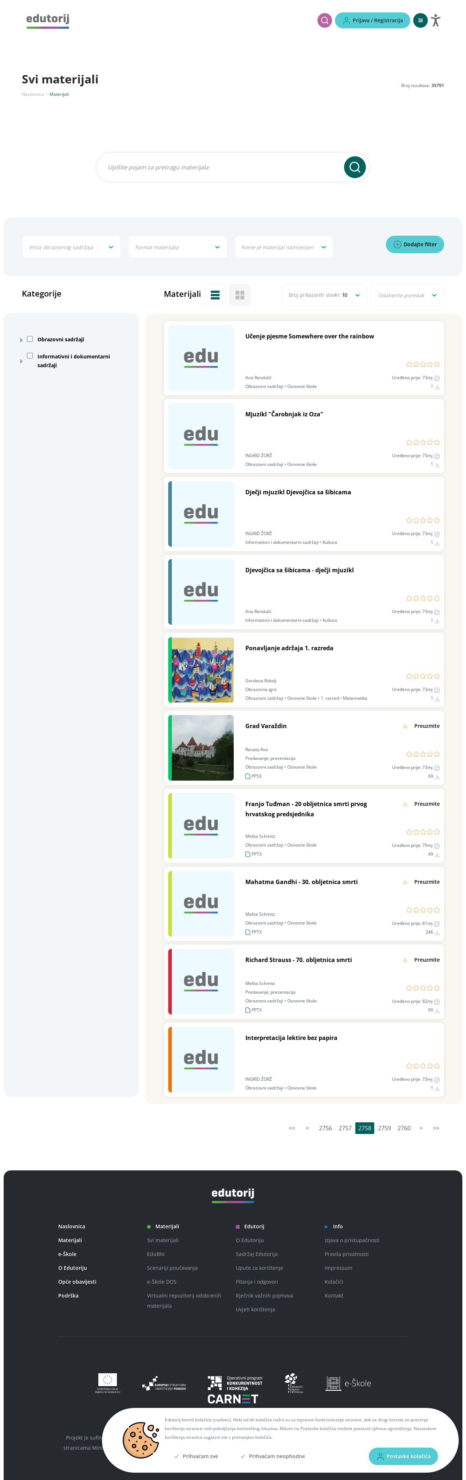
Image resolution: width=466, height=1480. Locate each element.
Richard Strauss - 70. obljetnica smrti (298, 960)
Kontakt (334, 1295)
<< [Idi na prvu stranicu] (292, 1128)
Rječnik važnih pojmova (264, 1295)
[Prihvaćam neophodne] (271, 1456)
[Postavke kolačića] (403, 1456)
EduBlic (156, 1254)
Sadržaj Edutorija (257, 1254)
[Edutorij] (47, 21)
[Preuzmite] (420, 726)
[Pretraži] (324, 20)
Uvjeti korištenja (255, 1309)
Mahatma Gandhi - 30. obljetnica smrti (301, 882)
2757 (345, 1128)
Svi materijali (163, 1240)
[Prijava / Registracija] (372, 20)
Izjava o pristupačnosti (352, 1240)
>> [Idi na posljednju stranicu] (436, 1128)
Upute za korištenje (259, 1267)
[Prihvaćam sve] (195, 1456)
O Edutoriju (72, 1267)
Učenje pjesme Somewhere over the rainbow (309, 336)
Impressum (338, 1267)
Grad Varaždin (266, 726)
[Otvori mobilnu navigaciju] (420, 20)
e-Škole (67, 1254)
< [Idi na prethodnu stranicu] (307, 1128)
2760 (404, 1128)
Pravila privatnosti (347, 1254)
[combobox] (29, 247)
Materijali (70, 1240)
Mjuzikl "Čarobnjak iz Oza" (284, 414)
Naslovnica (33, 94)
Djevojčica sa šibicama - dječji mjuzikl (299, 570)
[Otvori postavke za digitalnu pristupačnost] (436, 20)
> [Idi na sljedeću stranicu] (421, 1128)
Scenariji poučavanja (172, 1267)
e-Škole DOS (162, 1281)
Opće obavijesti (77, 1281)
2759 (384, 1128)
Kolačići (334, 1281)
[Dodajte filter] (415, 244)
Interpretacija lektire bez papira (291, 1038)
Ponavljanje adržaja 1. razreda (289, 648)
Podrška (68, 1295)
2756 (325, 1128)
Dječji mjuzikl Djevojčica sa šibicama (298, 492)
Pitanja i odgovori (257, 1281)
